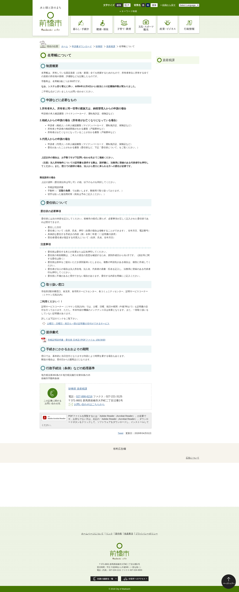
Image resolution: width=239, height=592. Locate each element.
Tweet (120, 433)
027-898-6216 (84, 396)
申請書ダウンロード (82, 46)
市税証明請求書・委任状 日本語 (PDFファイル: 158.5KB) (76, 340)
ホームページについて (92, 533)
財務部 (99, 46)
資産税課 (110, 46)
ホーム (64, 46)
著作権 (118, 533)
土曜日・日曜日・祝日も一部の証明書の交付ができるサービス (78, 323)
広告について (192, 458)
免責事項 (128, 533)
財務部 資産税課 (77, 388)
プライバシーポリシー (146, 533)
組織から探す (169, 5)
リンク (109, 533)
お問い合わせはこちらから (89, 404)
